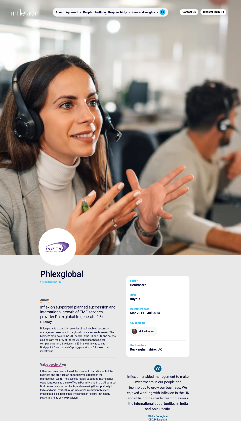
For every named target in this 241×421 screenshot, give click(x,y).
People (87, 12)
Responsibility (117, 12)
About (60, 12)
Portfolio (100, 12)
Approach (72, 12)
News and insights (143, 12)
